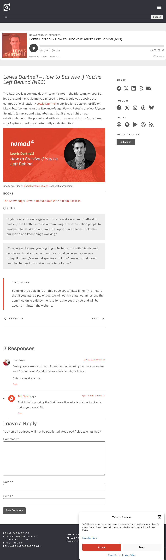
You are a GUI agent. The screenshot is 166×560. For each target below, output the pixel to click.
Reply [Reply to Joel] (15, 384)
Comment (11, 439)
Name (8, 481)
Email (8, 496)
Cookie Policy (114, 555)
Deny (142, 547)
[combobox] (77, 17)
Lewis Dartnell (46, 103)
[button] (159, 517)
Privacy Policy (128, 555)
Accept (102, 547)
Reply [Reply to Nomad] (20, 413)
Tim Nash (23, 396)
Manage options (89, 538)
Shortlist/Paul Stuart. (36, 185)
